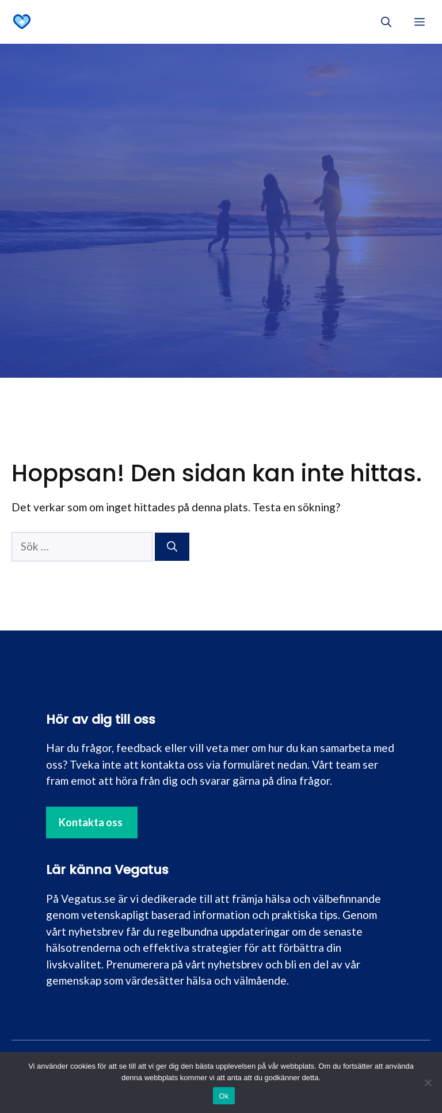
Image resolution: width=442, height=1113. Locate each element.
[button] (386, 22)
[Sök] (172, 547)
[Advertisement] (221, 130)
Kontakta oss (91, 822)
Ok (223, 1096)
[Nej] (427, 1082)
